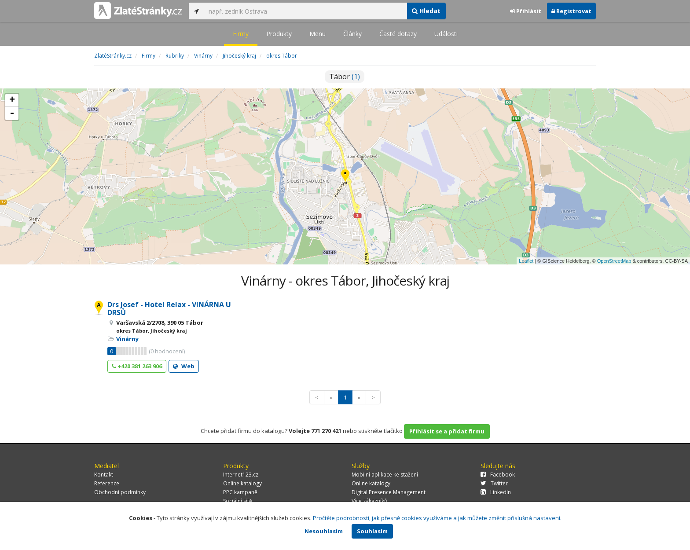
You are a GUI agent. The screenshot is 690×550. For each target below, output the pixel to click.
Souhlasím (372, 531)
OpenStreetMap (614, 261)
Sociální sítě (237, 501)
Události (446, 33)
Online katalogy (242, 483)
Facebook (498, 474)
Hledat (426, 11)
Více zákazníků (369, 501)
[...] (305, 11)
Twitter (494, 483)
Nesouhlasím (324, 531)
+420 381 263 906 (137, 366)
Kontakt (103, 474)
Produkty (279, 33)
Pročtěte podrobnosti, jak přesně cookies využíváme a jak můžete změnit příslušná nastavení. (437, 518)
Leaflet (526, 261)
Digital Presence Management (389, 492)
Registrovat (571, 11)
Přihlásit (525, 11)
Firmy (241, 33)
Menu (317, 33)
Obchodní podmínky (120, 492)
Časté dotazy (398, 33)
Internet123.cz (240, 474)
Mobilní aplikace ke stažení (385, 474)
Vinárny (127, 339)
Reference (106, 483)
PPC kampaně (240, 492)
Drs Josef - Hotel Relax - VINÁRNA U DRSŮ (169, 308)
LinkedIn (496, 492)
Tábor (344, 76)
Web (184, 366)
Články (352, 33)
